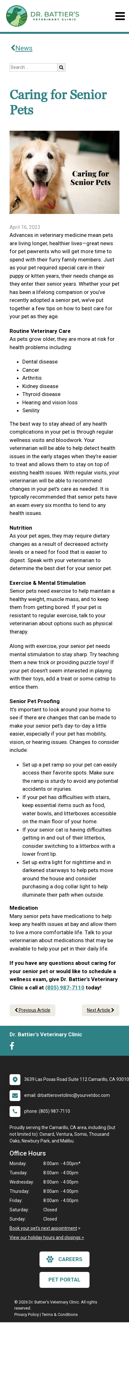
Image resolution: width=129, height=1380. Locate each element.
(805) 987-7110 (64, 987)
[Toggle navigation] (119, 16)
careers (64, 1259)
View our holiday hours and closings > (47, 1237)
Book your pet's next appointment (43, 1228)
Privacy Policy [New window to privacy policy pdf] (26, 1314)
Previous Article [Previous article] (32, 1010)
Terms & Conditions (60, 1314)
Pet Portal (64, 1279)
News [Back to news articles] (21, 48)
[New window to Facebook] (14, 1047)
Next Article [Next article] (100, 1010)
